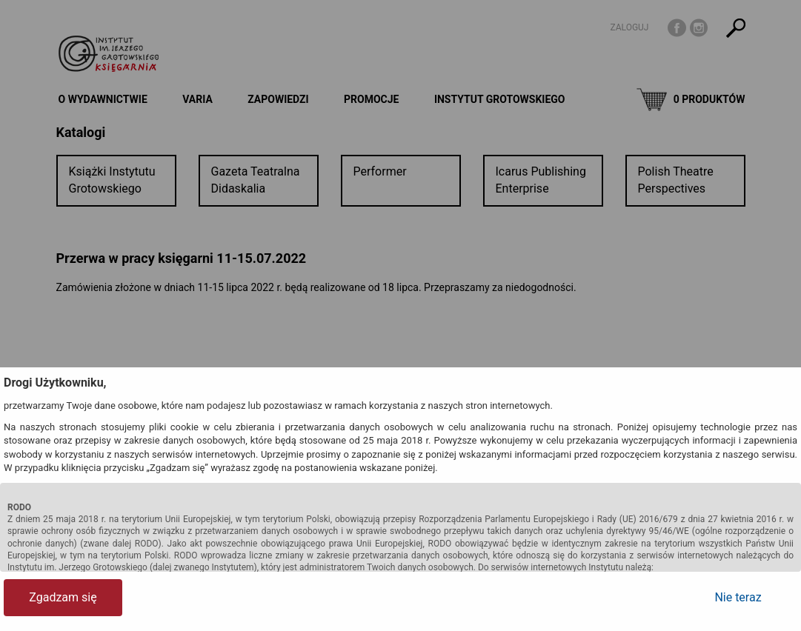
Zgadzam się (62, 597)
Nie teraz (737, 597)
